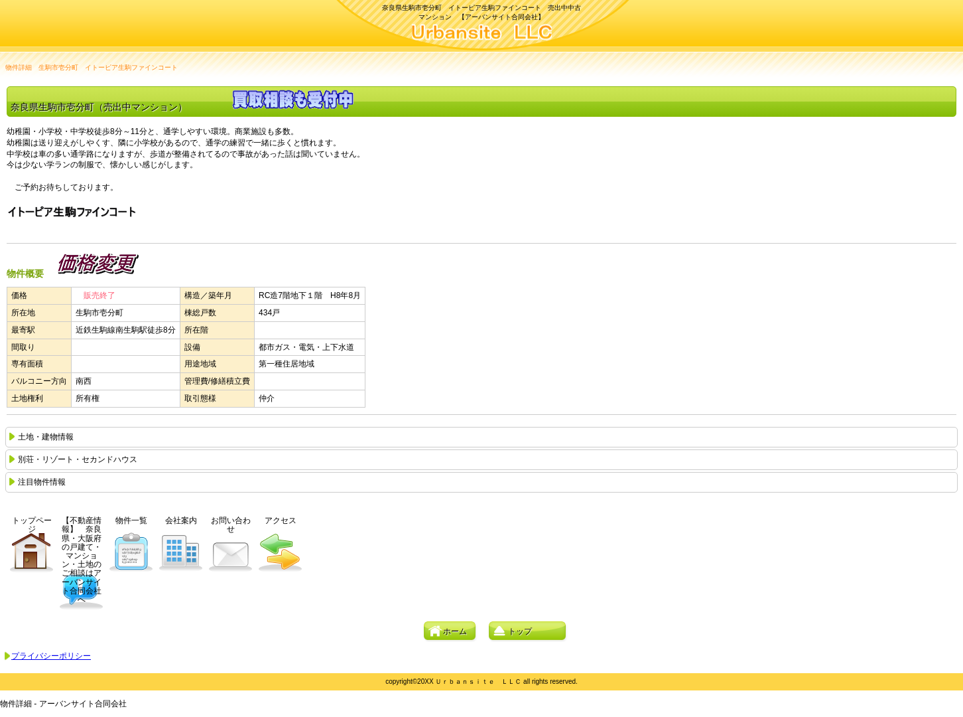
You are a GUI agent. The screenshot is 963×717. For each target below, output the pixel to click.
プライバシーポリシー (51, 656)
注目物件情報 (42, 482)
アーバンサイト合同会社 (482, 33)
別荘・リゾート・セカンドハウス (77, 459)
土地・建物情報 (46, 436)
